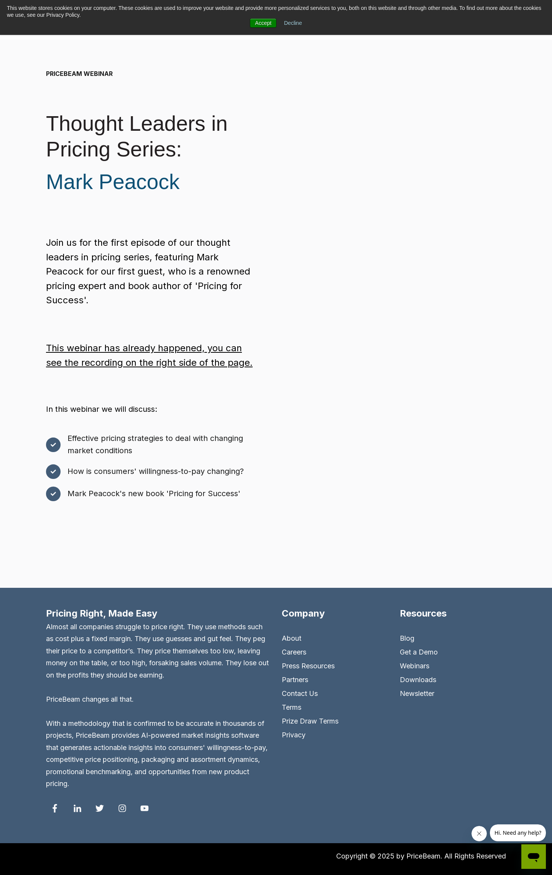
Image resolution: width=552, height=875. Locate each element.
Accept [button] (263, 23)
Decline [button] (293, 23)
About (291, 638)
